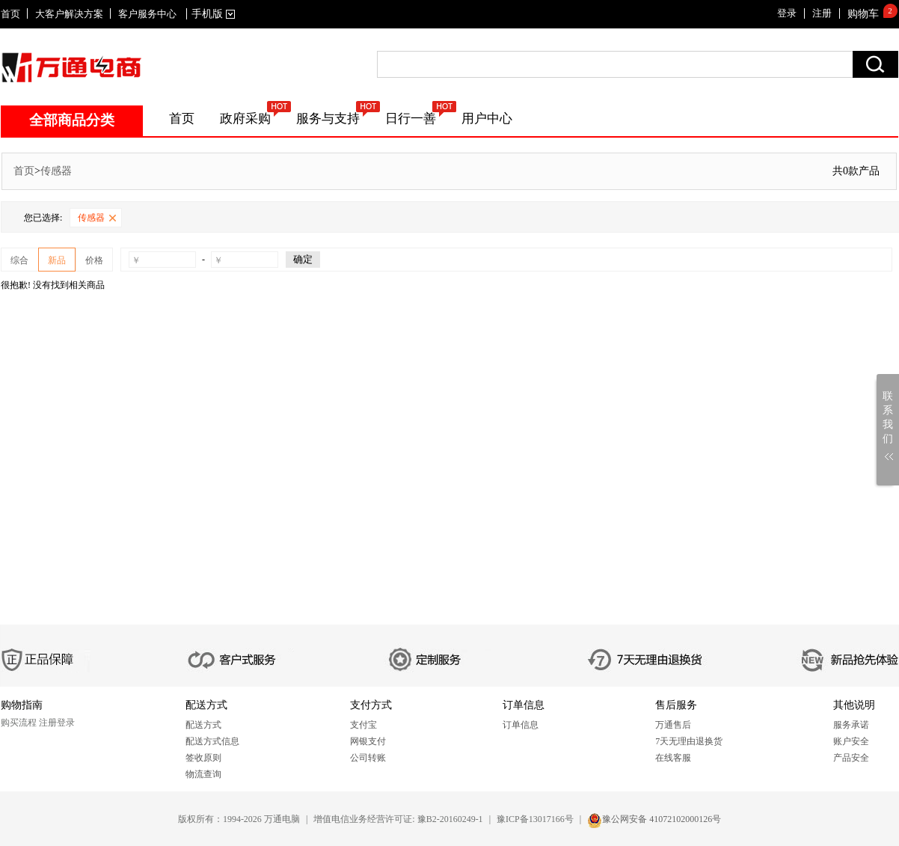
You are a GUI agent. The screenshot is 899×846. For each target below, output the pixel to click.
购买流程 (19, 722)
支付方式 (371, 705)
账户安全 (851, 741)
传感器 (56, 171)
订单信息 (523, 705)
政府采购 (245, 118)
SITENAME (71, 67)
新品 (57, 260)
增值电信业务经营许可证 (362, 819)
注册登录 (57, 722)
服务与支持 (328, 118)
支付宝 (363, 725)
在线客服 (673, 757)
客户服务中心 (147, 13)
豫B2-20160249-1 (450, 819)
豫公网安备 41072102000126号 (661, 819)
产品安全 (851, 757)
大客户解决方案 (69, 13)
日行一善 (410, 118)
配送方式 (206, 705)
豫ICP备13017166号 (535, 819)
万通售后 (673, 725)
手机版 (210, 13)
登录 (787, 13)
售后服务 (676, 705)
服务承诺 (851, 725)
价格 (94, 260)
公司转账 (368, 757)
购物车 (863, 13)
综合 (19, 260)
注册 (822, 13)
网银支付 (368, 741)
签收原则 (203, 757)
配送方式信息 (212, 741)
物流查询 (203, 774)
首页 (10, 13)
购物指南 (22, 705)
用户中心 (486, 118)
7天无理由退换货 (688, 741)
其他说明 (854, 705)
